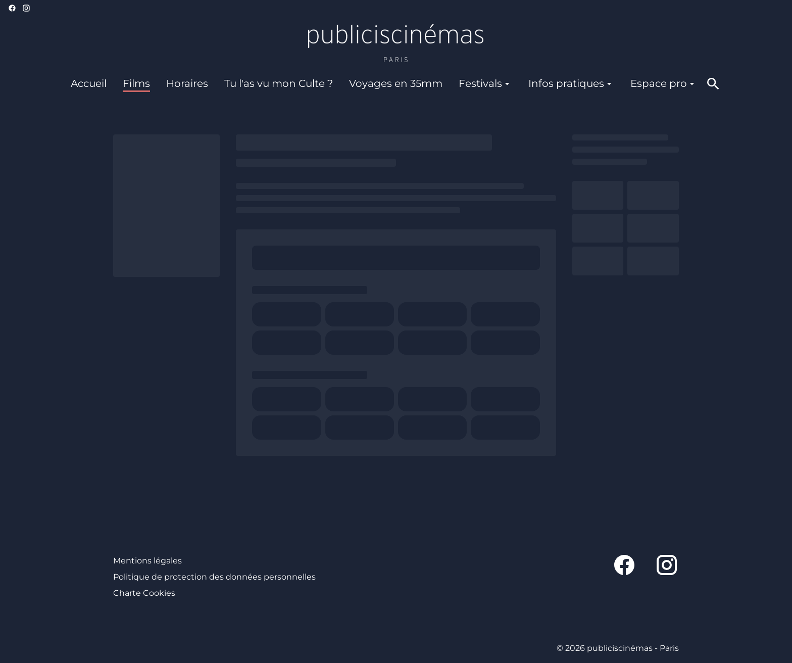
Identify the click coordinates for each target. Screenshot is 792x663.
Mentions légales (147, 560)
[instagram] (26, 8)
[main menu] (384, 83)
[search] (713, 84)
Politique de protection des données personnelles (214, 577)
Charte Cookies (144, 593)
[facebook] (12, 8)
